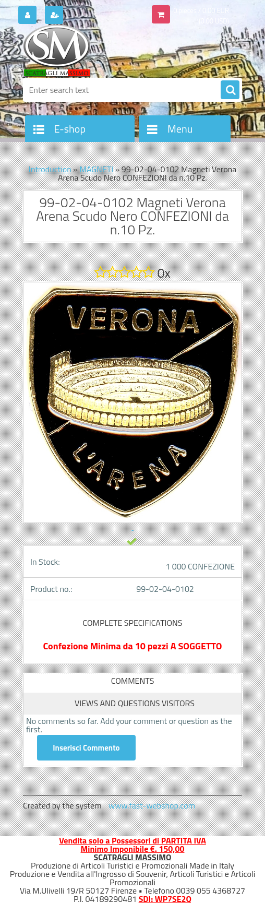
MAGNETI (96, 169)
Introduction (50, 169)
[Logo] (94, 51)
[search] (230, 90)
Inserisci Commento (86, 748)
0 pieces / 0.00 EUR (201, 10)
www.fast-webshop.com (152, 805)
